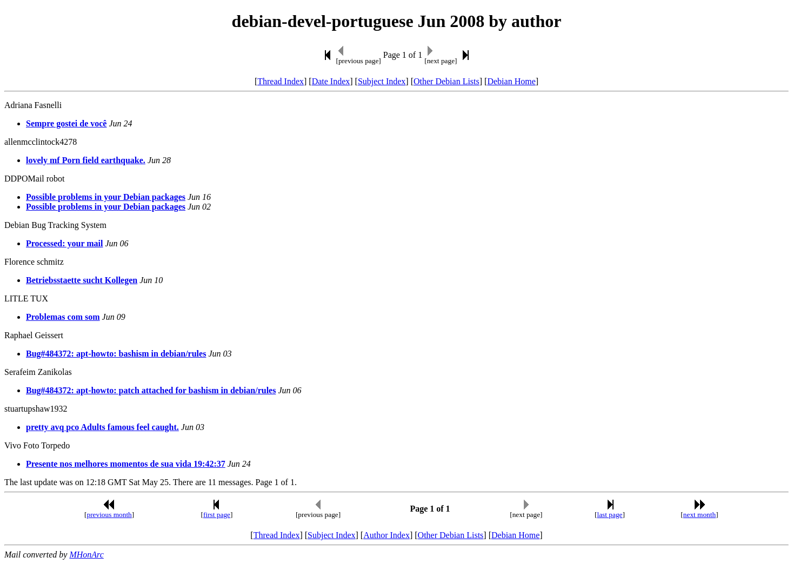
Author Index (386, 535)
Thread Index (280, 81)
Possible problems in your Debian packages (105, 197)
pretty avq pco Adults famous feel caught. (102, 427)
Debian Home (511, 81)
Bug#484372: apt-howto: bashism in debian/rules (116, 353)
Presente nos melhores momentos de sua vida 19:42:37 (125, 463)
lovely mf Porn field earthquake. (85, 160)
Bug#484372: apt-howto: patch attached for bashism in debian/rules (151, 390)
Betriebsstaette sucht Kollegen (81, 280)
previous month (108, 515)
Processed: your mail (64, 243)
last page (609, 515)
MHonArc (86, 554)
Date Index (331, 81)
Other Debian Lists (446, 81)
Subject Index (381, 81)
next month (699, 515)
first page (216, 515)
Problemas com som (63, 316)
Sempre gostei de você (66, 123)
